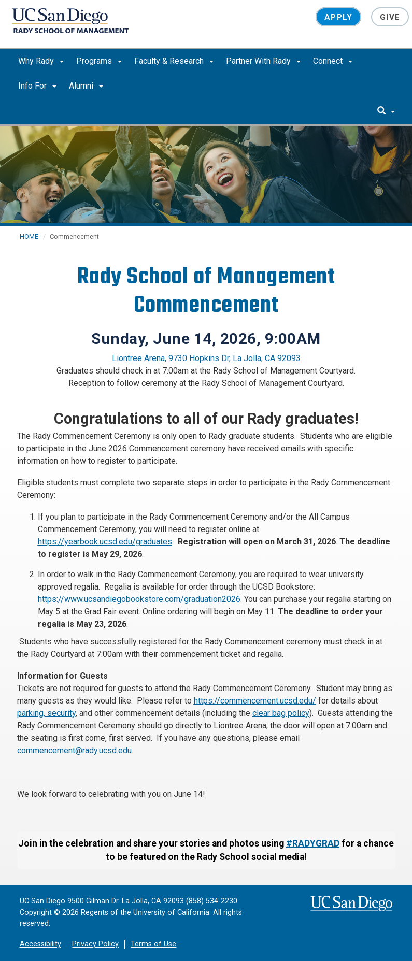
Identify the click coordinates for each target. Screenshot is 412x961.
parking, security (46, 713)
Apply (338, 17)
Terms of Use (153, 944)
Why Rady (41, 61)
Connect (332, 61)
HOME (29, 236)
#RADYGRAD (312, 843)
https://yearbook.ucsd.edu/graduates (105, 542)
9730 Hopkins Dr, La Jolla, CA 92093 (234, 358)
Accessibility (40, 944)
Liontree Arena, (139, 358)
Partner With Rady (263, 61)
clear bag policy (280, 713)
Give (390, 17)
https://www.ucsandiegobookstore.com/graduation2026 (139, 599)
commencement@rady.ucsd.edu (74, 750)
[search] (386, 111)
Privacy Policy (95, 944)
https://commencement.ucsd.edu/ (255, 701)
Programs (99, 61)
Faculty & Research (174, 61)
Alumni (86, 86)
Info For (37, 86)
